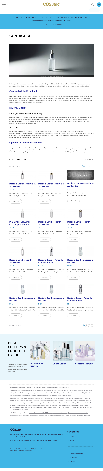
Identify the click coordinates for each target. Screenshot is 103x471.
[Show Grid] (90, 161)
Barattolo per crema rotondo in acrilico (79, 415)
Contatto (89, 10)
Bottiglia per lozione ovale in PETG (39, 418)
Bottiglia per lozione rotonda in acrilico (19, 418)
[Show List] (92, 161)
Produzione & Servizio (62, 10)
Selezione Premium (84, 366)
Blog (36, 10)
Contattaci (77, 418)
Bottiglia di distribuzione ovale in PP (57, 418)
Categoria (48, 25)
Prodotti (14, 10)
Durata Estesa (60, 366)
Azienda (46, 10)
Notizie (25, 10)
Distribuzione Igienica (37, 367)
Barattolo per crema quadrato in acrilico (58, 415)
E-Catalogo (77, 10)
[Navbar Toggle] (99, 4)
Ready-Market (29, 453)
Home (43, 25)
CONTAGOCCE (57, 25)
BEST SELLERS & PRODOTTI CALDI (17, 352)
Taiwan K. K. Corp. (25, 451)
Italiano (5, 4)
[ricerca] (92, 4)
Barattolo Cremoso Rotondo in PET (38, 415)
